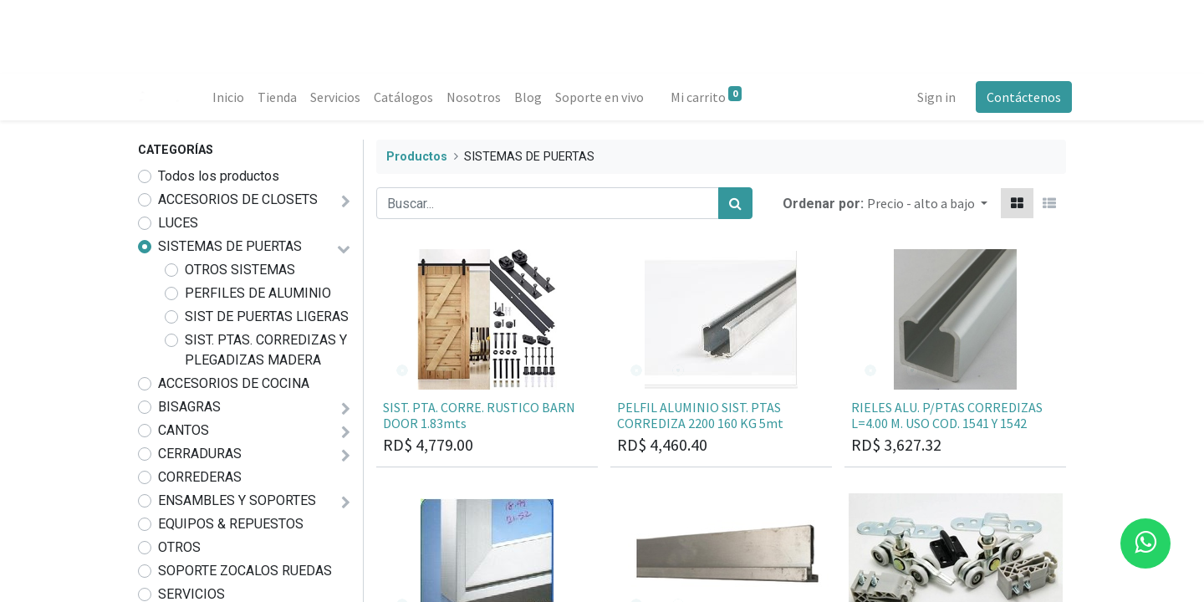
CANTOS (183, 430)
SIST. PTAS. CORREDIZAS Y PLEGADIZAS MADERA (266, 350)
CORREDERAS (200, 477)
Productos (416, 157)
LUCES (178, 223)
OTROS (179, 547)
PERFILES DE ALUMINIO (258, 293)
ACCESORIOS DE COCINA (233, 383)
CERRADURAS (200, 454)
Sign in (930, 97)
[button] (927, 203)
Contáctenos (1018, 97)
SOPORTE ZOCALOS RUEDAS (245, 571)
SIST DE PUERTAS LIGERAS (267, 316)
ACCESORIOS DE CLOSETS (238, 199)
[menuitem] (234, 97)
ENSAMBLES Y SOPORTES (237, 500)
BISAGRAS (189, 407)
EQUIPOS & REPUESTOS (231, 524)
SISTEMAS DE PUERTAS (230, 246)
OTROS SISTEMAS (240, 270)
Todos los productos (218, 176)
